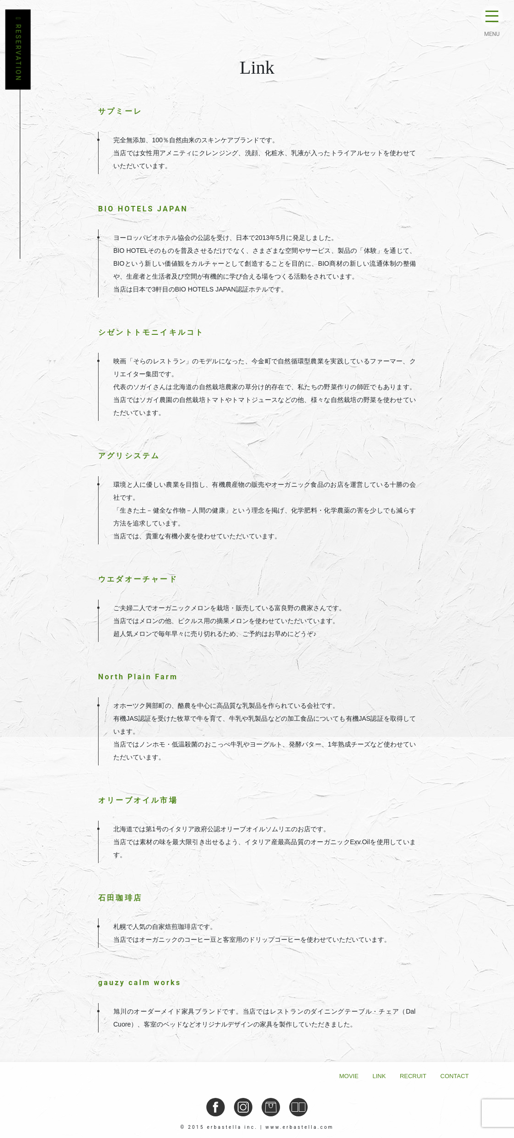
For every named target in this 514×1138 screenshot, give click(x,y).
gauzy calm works (139, 982)
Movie (349, 1076)
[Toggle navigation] (492, 18)
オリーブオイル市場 (138, 800)
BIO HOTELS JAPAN (143, 208)
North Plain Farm (138, 676)
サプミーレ (120, 111)
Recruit (413, 1076)
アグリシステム (129, 455)
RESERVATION (18, 50)
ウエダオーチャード (138, 579)
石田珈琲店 (120, 897)
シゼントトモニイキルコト (151, 332)
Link (379, 1076)
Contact (454, 1076)
